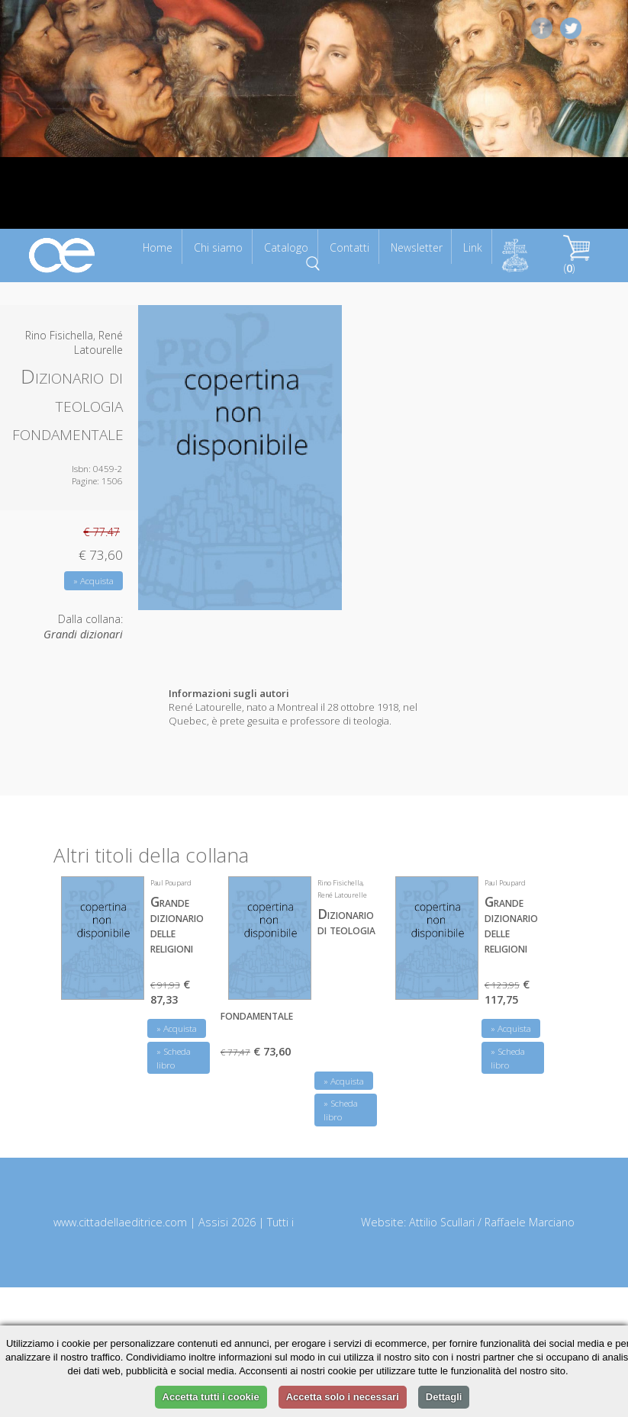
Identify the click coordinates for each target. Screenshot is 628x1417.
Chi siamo (218, 247)
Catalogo (286, 247)
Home (157, 247)
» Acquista (93, 580)
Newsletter (417, 247)
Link (472, 247)
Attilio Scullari (442, 1222)
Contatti (349, 247)
